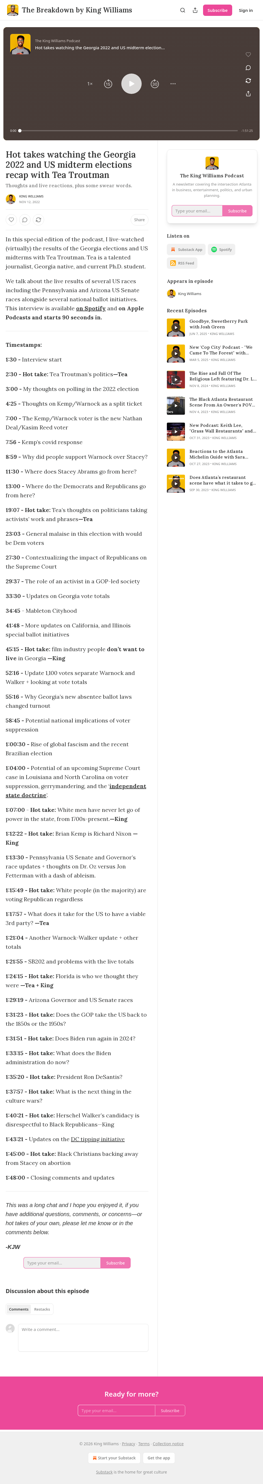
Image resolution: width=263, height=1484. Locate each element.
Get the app (159, 1458)
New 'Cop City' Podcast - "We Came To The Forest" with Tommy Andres (221, 350)
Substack (104, 1472)
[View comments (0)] (248, 67)
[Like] (11, 219)
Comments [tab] (19, 1309)
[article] (212, 327)
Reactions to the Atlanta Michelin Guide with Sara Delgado (217, 454)
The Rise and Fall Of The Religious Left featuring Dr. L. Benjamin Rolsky (222, 376)
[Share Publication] (195, 10)
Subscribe (218, 10)
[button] (89, 83)
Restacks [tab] (42, 1309)
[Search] (182, 10)
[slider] (129, 131)
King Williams (31, 196)
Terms (144, 1443)
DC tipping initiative (98, 1139)
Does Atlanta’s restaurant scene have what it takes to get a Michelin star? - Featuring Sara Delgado (223, 480)
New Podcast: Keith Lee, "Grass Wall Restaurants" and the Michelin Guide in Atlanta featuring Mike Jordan (221, 428)
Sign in (246, 10)
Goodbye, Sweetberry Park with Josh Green (218, 324)
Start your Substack (113, 1458)
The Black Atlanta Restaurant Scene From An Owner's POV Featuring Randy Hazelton (221, 402)
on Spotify (91, 308)
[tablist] (29, 1309)
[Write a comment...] (83, 1337)
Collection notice (168, 1443)
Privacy (128, 1443)
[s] (175, 327)
